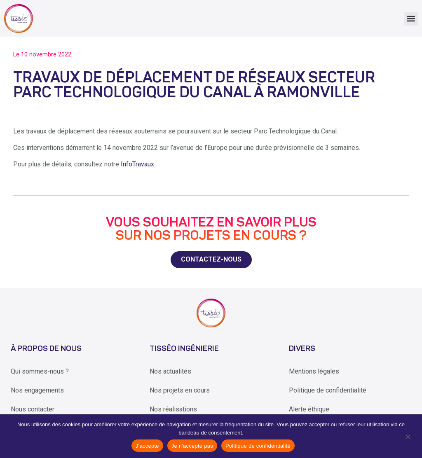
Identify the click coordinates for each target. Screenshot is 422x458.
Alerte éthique (309, 409)
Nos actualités (170, 371)
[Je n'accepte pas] (407, 436)
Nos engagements (37, 390)
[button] (411, 19)
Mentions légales (314, 371)
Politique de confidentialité (327, 390)
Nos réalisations (173, 409)
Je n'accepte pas (192, 446)
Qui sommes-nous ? (40, 371)
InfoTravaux (137, 164)
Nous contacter (32, 409)
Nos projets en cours (180, 390)
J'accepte (147, 446)
